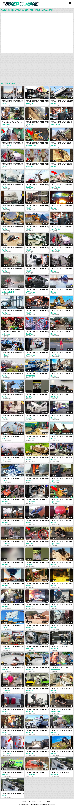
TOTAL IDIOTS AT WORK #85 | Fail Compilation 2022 (13, 248)
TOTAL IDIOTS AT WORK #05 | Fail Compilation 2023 (37, 311)
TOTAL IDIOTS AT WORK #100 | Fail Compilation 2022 (13, 584)
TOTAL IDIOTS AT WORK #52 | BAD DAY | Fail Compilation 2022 (13, 772)
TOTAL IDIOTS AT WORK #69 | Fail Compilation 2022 (37, 248)
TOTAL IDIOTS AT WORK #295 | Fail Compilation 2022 (13, 793)
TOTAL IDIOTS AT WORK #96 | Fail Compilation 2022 (13, 563)
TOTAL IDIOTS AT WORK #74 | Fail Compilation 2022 (37, 688)
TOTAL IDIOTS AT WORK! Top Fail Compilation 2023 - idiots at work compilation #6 (37, 437)
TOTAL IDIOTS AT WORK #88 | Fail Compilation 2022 (13, 164)
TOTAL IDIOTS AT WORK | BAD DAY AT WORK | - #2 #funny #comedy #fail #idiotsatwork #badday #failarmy (37, 563)
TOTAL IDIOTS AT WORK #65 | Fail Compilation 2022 (37, 479)
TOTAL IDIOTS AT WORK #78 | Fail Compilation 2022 (37, 122)
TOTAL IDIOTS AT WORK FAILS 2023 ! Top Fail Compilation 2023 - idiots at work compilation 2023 (12, 290)
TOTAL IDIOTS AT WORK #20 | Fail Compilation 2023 (13, 709)
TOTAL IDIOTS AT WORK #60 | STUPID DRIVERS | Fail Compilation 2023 (37, 227)
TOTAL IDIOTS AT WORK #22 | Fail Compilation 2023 (13, 395)
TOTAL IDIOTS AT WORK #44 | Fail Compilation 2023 (37, 206)
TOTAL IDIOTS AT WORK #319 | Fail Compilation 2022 (37, 667)
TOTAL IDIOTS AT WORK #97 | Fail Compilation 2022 (13, 311)
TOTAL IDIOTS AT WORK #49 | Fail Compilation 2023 (37, 542)
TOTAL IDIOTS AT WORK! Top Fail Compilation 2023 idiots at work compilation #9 (13, 646)
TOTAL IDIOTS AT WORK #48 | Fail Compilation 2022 (13, 416)
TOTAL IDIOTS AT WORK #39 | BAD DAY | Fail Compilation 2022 (13, 667)
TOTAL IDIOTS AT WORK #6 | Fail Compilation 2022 (37, 646)
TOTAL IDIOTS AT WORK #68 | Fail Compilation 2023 (13, 143)
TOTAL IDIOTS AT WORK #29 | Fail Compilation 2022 (37, 332)
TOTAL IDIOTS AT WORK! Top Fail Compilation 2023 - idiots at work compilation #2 (37, 290)
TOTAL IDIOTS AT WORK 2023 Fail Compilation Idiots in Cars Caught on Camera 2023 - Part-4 (13, 353)
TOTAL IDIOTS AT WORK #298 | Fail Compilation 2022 (13, 500)
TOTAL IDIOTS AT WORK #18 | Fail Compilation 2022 (13, 458)
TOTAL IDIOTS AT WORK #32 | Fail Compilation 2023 (37, 751)
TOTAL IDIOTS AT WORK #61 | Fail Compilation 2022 (37, 269)
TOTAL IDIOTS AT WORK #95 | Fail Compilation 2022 (37, 458)
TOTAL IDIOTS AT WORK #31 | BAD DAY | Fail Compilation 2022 (37, 416)
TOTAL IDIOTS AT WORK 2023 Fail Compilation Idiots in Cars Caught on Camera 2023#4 (37, 374)
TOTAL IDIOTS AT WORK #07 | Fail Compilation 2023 (13, 269)
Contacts (41, 801)
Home (25, 801)
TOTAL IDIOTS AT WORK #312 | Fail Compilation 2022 (37, 730)
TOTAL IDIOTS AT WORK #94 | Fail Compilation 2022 (13, 730)
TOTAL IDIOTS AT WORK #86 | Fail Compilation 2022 (37, 605)
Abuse (49, 801)
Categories (32, 801)
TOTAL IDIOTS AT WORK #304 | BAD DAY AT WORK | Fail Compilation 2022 (37, 521)
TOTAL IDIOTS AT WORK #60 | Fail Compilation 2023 (13, 751)
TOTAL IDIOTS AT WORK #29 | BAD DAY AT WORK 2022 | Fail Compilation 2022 (37, 101)
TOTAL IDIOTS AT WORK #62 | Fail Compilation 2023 (37, 164)
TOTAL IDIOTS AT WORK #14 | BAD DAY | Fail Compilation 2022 (13, 437)
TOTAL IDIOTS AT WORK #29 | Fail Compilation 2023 (13, 227)
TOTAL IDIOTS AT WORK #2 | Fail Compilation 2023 (37, 143)
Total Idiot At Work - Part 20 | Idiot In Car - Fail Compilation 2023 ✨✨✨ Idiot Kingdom (13, 122)
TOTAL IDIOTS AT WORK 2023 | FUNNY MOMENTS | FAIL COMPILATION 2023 (37, 395)
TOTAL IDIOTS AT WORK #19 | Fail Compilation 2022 (37, 185)
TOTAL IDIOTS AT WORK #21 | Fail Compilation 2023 (37, 709)
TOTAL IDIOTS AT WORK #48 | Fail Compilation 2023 (37, 584)
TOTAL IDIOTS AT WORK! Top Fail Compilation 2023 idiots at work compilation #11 (37, 500)
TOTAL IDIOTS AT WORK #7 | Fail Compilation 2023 (12, 479)
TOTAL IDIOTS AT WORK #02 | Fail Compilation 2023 (37, 625)
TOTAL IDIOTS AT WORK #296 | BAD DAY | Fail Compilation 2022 (13, 605)
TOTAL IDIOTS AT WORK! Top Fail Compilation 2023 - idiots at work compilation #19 (37, 353)
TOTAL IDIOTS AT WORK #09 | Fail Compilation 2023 (13, 101)
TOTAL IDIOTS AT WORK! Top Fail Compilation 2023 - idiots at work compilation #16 (37, 772)
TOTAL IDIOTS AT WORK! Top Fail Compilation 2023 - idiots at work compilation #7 (13, 688)
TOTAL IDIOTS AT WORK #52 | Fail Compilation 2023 (13, 185)
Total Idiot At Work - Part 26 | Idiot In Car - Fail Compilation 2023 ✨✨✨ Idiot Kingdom (13, 332)
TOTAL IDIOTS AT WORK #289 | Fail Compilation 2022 (13, 206)
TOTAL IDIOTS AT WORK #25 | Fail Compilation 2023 (13, 521)
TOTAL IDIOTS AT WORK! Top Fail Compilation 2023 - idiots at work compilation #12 (13, 542)
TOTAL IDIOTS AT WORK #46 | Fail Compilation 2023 (13, 374)
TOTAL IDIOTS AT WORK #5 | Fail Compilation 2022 (12, 625)
